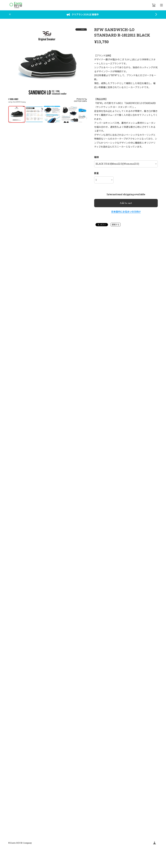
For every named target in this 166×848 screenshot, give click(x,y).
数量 (96, 173)
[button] (82, 66)
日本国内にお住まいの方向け (126, 211)
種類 (96, 157)
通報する (115, 224)
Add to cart (126, 203)
